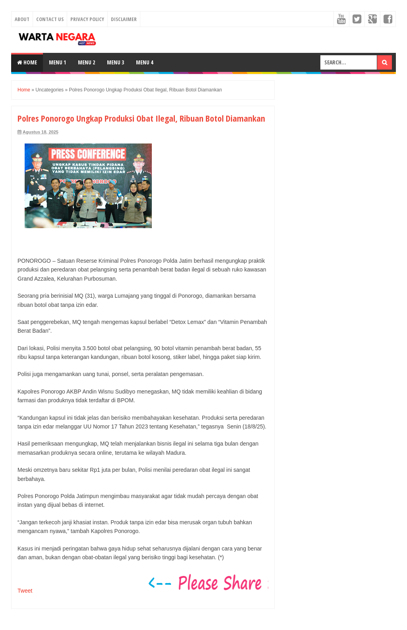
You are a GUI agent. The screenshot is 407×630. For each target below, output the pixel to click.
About (22, 19)
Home (27, 62)
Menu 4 (144, 62)
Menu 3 (115, 62)
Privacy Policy (87, 19)
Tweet (24, 590)
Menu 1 (57, 62)
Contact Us (50, 19)
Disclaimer (124, 19)
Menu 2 (86, 62)
